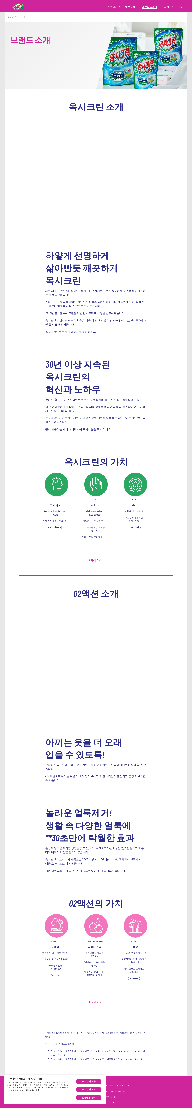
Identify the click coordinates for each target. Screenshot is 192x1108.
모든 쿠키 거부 (89, 1089)
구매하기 (97, 560)
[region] (55, 1089)
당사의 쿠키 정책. (33, 1090)
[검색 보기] (180, 6)
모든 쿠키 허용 (89, 1081)
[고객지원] (169, 7)
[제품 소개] (113, 7)
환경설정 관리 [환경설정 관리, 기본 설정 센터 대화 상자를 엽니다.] (88, 1097)
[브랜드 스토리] (149, 7)
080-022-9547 (123, 1086)
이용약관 (112, 1097)
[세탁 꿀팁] (130, 7)
